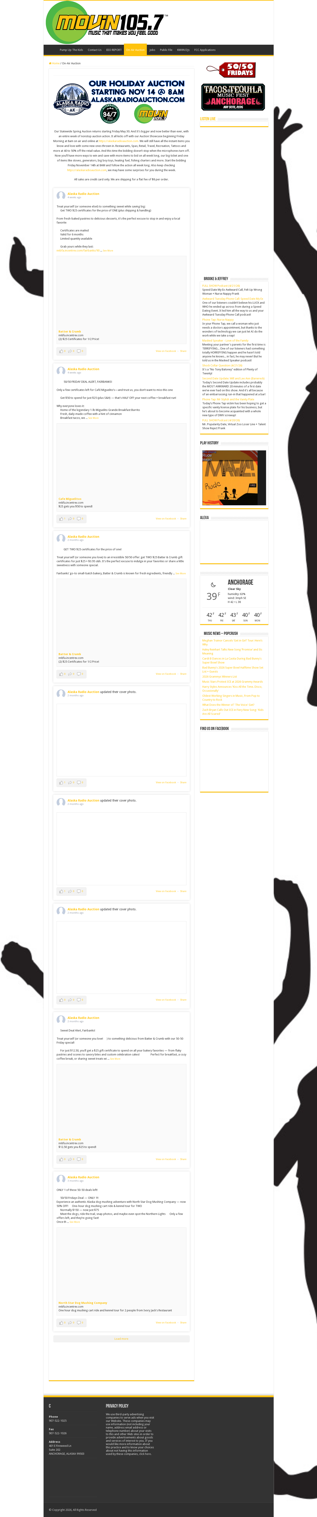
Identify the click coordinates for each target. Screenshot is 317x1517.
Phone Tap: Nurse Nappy (218, 319)
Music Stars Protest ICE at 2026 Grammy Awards (232, 681)
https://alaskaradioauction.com (87, 170)
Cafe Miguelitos (70, 499)
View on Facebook (166, 351)
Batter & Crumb (70, 331)
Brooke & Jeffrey (216, 279)
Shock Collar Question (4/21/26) (222, 365)
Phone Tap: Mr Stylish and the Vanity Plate (228, 399)
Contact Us (94, 50)
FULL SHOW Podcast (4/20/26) (221, 420)
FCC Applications (205, 50)
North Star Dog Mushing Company (83, 1303)
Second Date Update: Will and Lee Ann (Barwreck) (233, 378)
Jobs (152, 50)
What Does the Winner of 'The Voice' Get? (228, 704)
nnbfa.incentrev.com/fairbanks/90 (78, 250)
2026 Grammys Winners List (219, 676)
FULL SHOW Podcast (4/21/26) (221, 285)
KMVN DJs (183, 50)
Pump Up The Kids (71, 50)
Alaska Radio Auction (83, 194)
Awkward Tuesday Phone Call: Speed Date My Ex (232, 298)
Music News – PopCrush (221, 634)
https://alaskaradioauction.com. (119, 141)
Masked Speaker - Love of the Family (225, 340)
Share (183, 351)
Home (51, 49)
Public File (166, 50)
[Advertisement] (233, 160)
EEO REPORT (114, 50)
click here (145, 1454)
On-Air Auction (135, 50)
